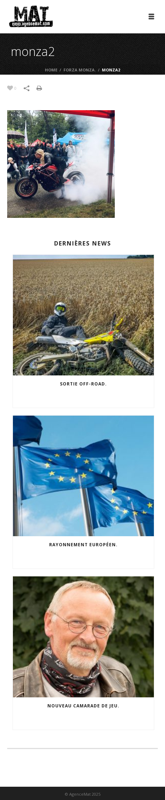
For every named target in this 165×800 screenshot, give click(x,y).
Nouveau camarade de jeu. (83, 706)
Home (51, 69)
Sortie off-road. (83, 384)
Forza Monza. (79, 69)
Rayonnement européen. (83, 545)
